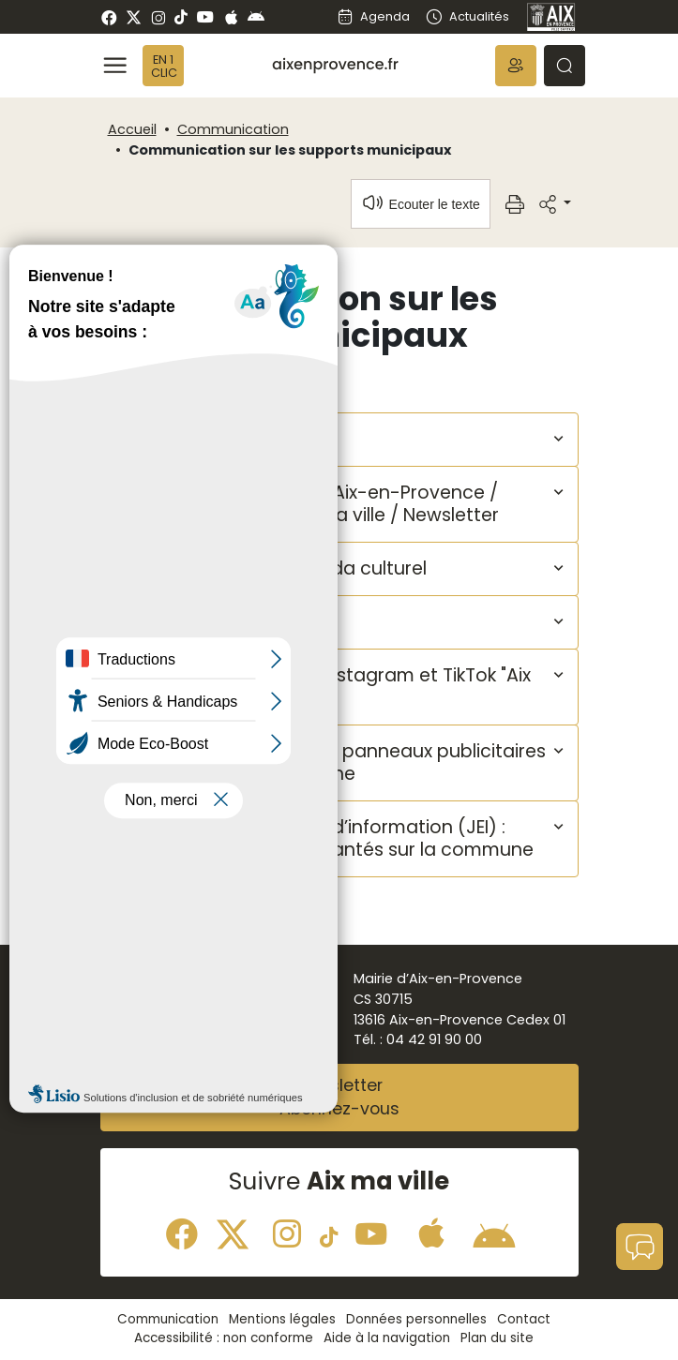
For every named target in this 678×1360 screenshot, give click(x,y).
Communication (233, 129)
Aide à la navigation (387, 1338)
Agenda (373, 16)
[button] (515, 65)
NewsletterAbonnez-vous (339, 1097)
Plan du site (497, 1338)
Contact (523, 1319)
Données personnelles (416, 1319)
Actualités (466, 16)
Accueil (132, 129)
